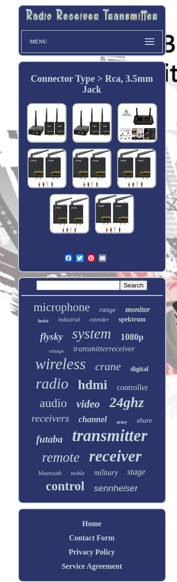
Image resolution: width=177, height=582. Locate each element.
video (88, 404)
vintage (56, 351)
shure (144, 420)
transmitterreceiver (104, 348)
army (122, 422)
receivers (50, 418)
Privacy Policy (91, 552)
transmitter (109, 435)
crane (108, 366)
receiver (115, 456)
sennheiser (116, 488)
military (106, 473)
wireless (60, 364)
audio (53, 403)
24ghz (127, 402)
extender (99, 319)
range (107, 309)
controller (132, 387)
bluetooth (49, 473)
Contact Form (91, 538)
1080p (131, 337)
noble (77, 473)
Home (91, 524)
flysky (51, 336)
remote (60, 457)
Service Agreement (91, 566)
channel (93, 419)
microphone (62, 307)
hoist (43, 320)
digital (139, 369)
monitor (137, 309)
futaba (49, 439)
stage (136, 472)
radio (52, 383)
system (91, 333)
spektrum (132, 319)
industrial (69, 319)
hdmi (92, 384)
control (65, 486)
